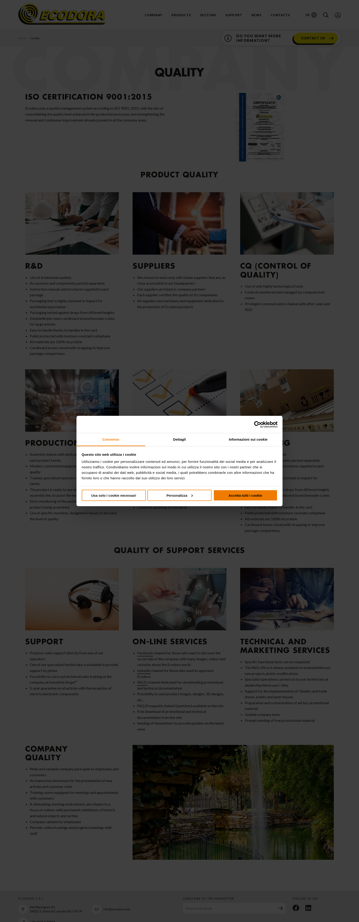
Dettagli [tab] (179, 439)
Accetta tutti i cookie (245, 495)
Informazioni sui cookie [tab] (248, 439)
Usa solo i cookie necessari (113, 495)
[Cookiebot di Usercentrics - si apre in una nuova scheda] (257, 424)
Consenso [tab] (110, 439)
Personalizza (179, 495)
